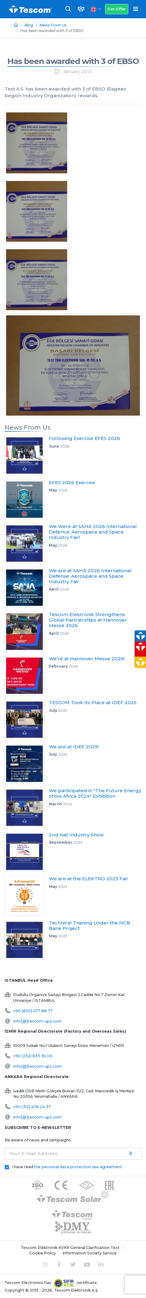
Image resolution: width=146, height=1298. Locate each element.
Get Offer (117, 9)
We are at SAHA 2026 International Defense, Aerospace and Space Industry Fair (90, 576)
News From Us (53, 25)
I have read (67, 1167)
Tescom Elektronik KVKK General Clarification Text (70, 1247)
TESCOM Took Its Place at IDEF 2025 (93, 702)
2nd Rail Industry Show (76, 835)
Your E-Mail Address (33, 1153)
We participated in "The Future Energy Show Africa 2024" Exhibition (95, 793)
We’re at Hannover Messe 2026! (87, 658)
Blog (28, 25)
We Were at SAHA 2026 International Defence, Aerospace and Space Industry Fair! (93, 531)
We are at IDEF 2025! (74, 747)
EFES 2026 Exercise (72, 482)
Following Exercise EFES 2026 (84, 438)
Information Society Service (89, 1253)
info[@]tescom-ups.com (37, 1021)
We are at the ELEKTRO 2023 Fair (88, 878)
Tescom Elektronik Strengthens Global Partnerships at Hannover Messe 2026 (88, 620)
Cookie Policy (42, 1253)
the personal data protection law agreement (78, 1167)
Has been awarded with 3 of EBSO (73, 61)
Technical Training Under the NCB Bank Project (89, 925)
